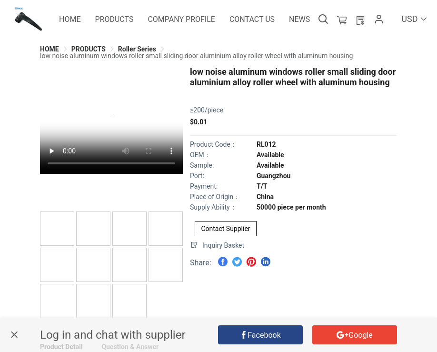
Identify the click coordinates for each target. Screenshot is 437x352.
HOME (49, 49)
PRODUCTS (88, 49)
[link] (49, 49)
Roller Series (137, 49)
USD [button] (414, 19)
